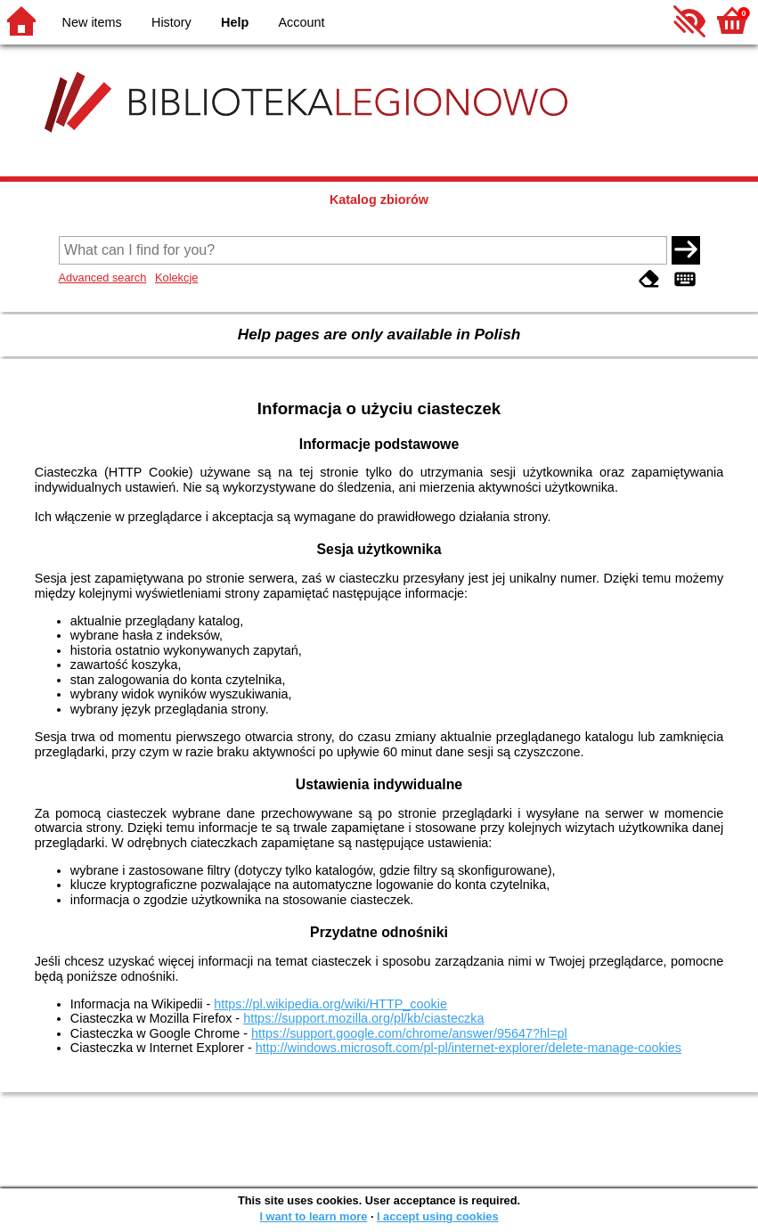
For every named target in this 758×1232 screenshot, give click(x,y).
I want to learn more (313, 1216)
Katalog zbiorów (379, 199)
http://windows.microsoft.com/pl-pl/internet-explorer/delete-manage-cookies (468, 1047)
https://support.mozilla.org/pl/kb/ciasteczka (363, 1018)
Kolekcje (176, 277)
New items (92, 22)
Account (301, 22)
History (171, 22)
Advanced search (103, 277)
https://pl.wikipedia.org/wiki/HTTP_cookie (330, 1004)
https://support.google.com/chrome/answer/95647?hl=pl (409, 1033)
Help (235, 22)
